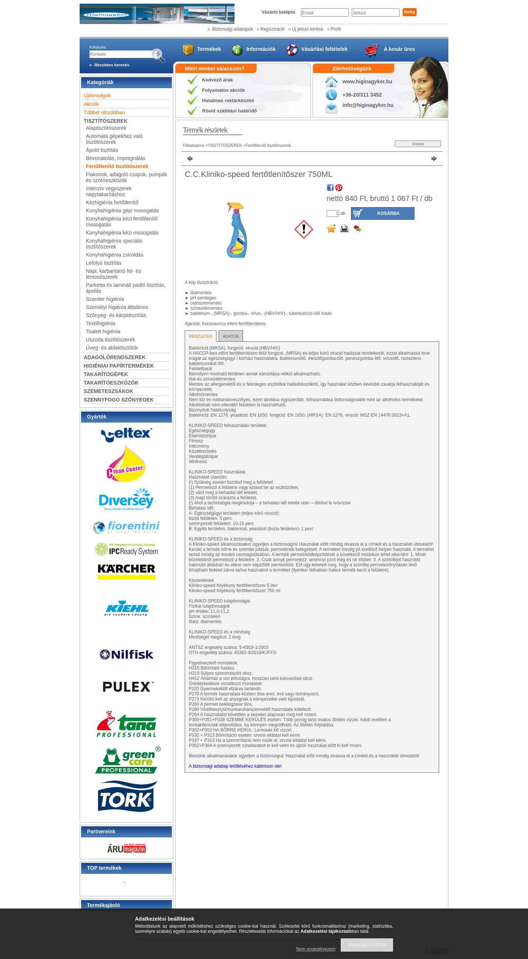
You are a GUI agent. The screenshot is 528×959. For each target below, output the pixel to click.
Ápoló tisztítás (102, 150)
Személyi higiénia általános (117, 307)
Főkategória (193, 145)
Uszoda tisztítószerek (110, 340)
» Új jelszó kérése (305, 29)
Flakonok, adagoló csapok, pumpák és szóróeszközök (126, 177)
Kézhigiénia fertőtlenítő (112, 202)
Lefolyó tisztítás (104, 263)
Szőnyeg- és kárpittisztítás (116, 315)
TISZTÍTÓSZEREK (225, 145)
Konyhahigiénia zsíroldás (114, 255)
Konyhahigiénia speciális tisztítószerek (114, 244)
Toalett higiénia (103, 331)
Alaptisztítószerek (106, 128)
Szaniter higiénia (105, 299)
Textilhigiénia (100, 323)
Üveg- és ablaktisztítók (112, 348)
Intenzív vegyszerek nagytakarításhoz (109, 191)
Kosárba (388, 213)
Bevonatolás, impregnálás (115, 158)
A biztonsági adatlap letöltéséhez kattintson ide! (235, 766)
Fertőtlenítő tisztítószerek (117, 166)
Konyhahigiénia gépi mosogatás (122, 210)
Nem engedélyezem (316, 949)
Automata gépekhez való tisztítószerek (114, 139)
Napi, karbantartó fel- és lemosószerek (113, 274)
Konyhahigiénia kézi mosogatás (122, 233)
